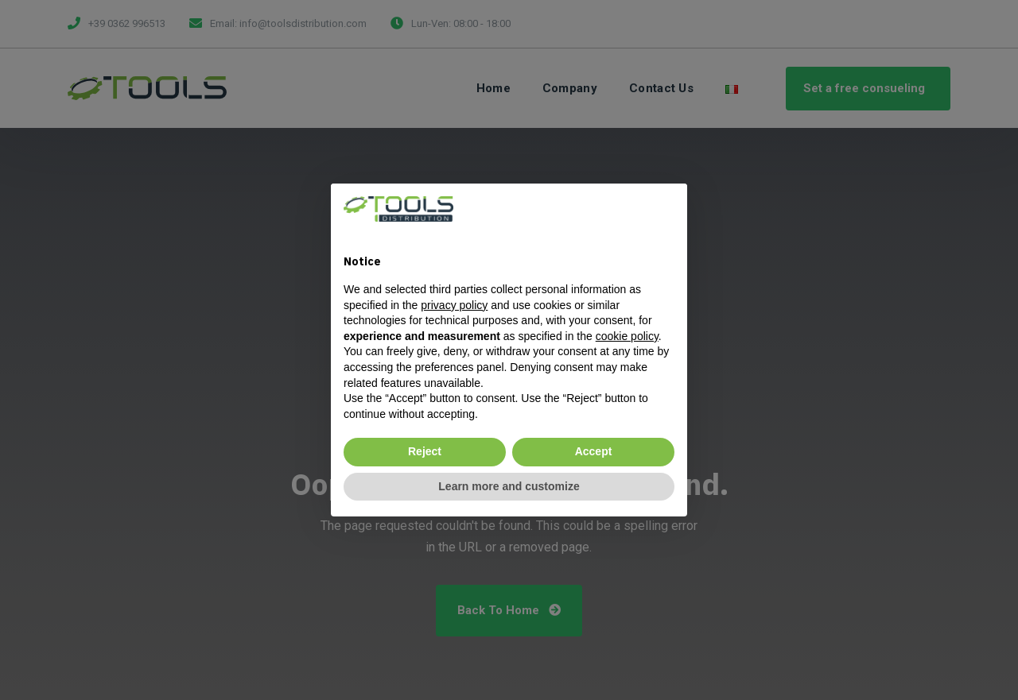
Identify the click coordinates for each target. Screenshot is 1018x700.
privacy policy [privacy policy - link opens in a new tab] (454, 305)
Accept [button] (593, 451)
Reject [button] (424, 451)
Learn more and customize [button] (508, 486)
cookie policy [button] (627, 336)
